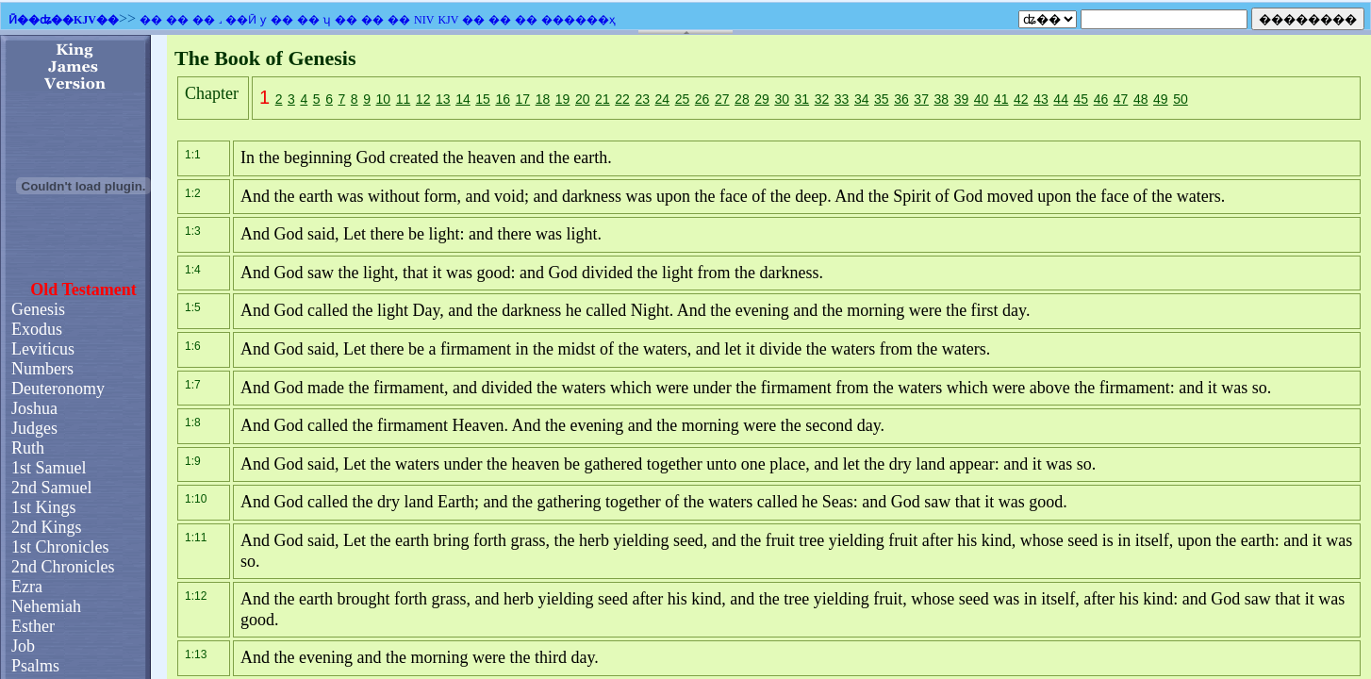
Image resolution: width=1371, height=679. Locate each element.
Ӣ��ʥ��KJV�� (63, 19)
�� (151, 19)
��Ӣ (240, 19)
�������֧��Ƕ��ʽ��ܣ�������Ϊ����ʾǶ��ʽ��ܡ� (685, 357)
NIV (424, 19)
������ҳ (578, 19)
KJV (448, 19)
